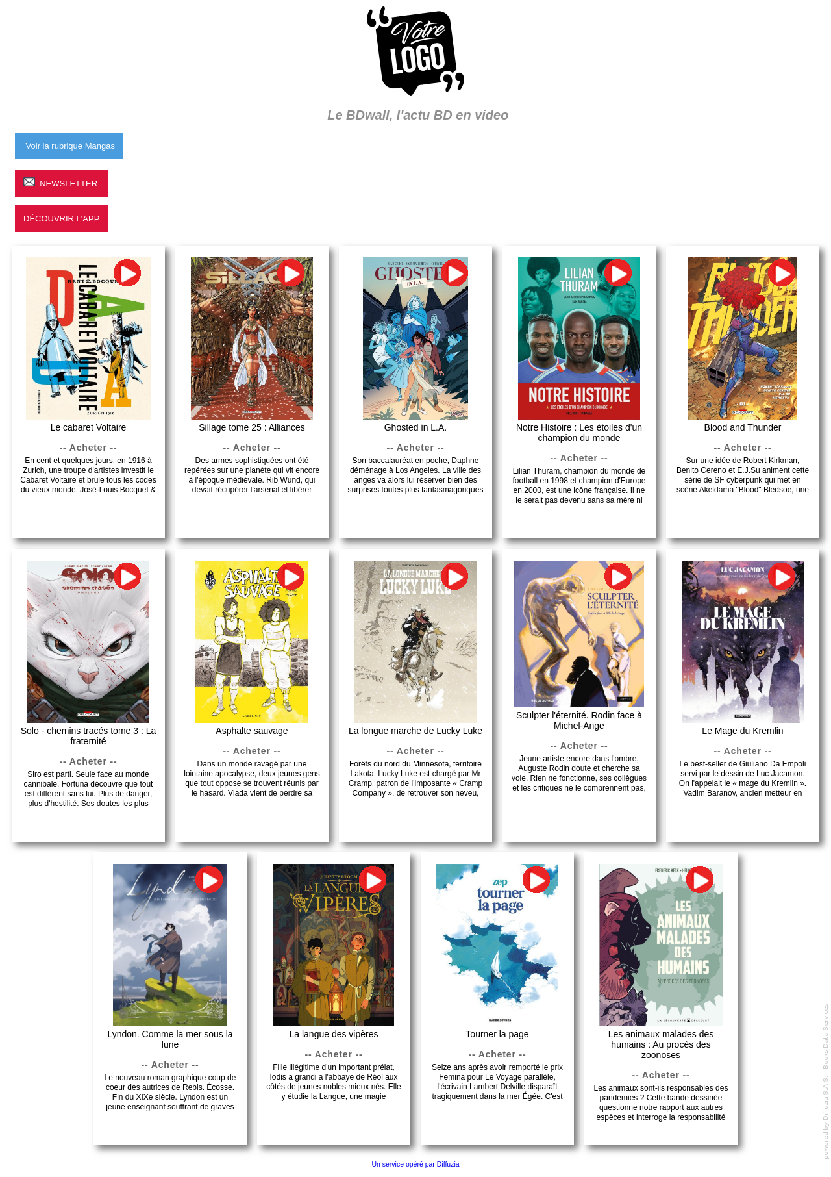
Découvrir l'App (61, 218)
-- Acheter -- (89, 447)
